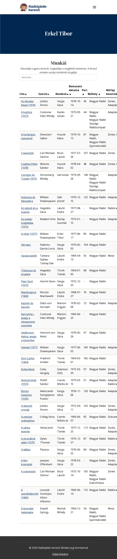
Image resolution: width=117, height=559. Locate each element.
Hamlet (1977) (29, 347)
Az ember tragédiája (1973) (27, 222)
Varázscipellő (29, 255)
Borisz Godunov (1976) (26, 394)
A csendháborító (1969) (29, 493)
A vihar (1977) (29, 234)
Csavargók (27, 153)
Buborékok (28, 369)
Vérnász (26, 244)
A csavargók (28, 471)
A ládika (25, 449)
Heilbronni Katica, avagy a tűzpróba (29, 336)
